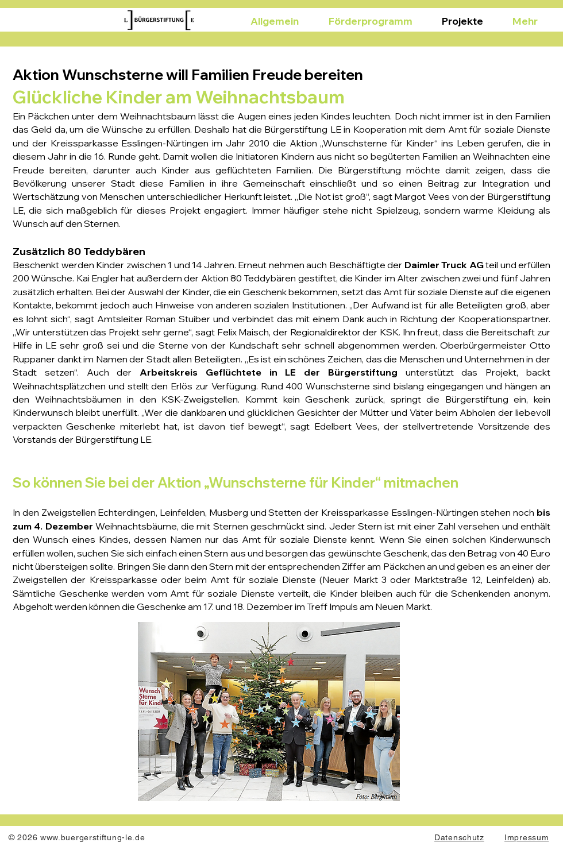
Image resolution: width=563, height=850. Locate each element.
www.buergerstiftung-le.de (92, 837)
